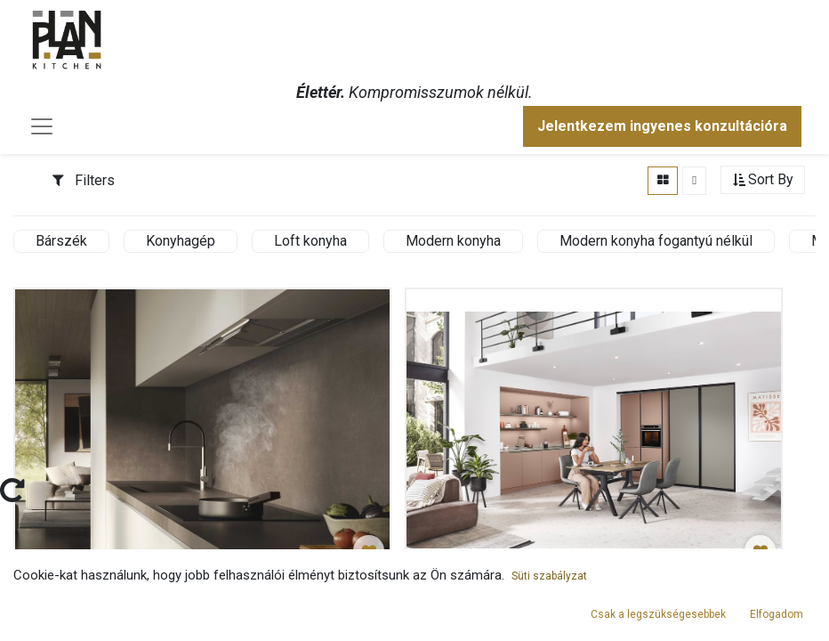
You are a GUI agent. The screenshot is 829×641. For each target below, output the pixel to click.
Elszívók (56, 595)
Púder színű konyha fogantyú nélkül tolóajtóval (565, 595)
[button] (762, 180)
